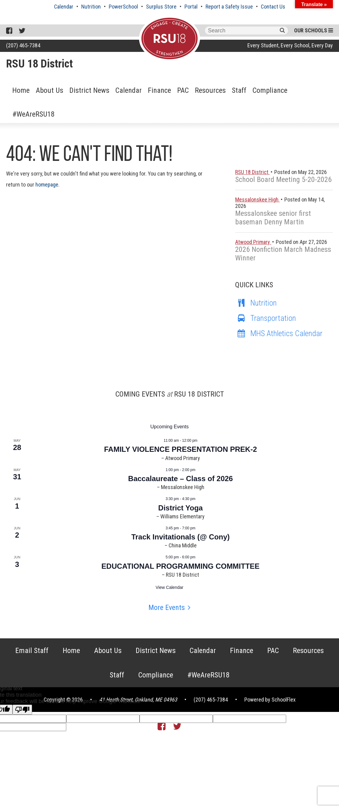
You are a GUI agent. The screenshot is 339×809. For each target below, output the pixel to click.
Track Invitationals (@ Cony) (180, 537)
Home (21, 90)
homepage (46, 184)
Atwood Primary (253, 242)
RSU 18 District (39, 63)
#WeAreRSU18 (33, 114)
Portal (191, 6)
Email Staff (32, 650)
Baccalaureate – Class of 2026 (180, 478)
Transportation (265, 318)
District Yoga (180, 508)
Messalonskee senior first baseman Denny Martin (273, 217)
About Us (49, 90)
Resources (210, 90)
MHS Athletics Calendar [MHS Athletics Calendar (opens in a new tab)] (279, 333)
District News (89, 90)
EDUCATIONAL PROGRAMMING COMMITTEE (180, 566)
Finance (159, 90)
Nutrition (91, 6)
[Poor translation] (22, 710)
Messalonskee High (257, 199)
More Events (166, 607)
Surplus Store (161, 6)
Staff (239, 90)
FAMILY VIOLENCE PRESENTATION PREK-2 (180, 449)
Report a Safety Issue (229, 6)
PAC (183, 90)
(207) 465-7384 (23, 45)
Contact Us (273, 6)
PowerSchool (123, 6)
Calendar (63, 6)
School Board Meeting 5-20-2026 (283, 179)
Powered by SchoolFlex (270, 699)
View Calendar (170, 587)
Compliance (270, 90)
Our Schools (313, 30)
